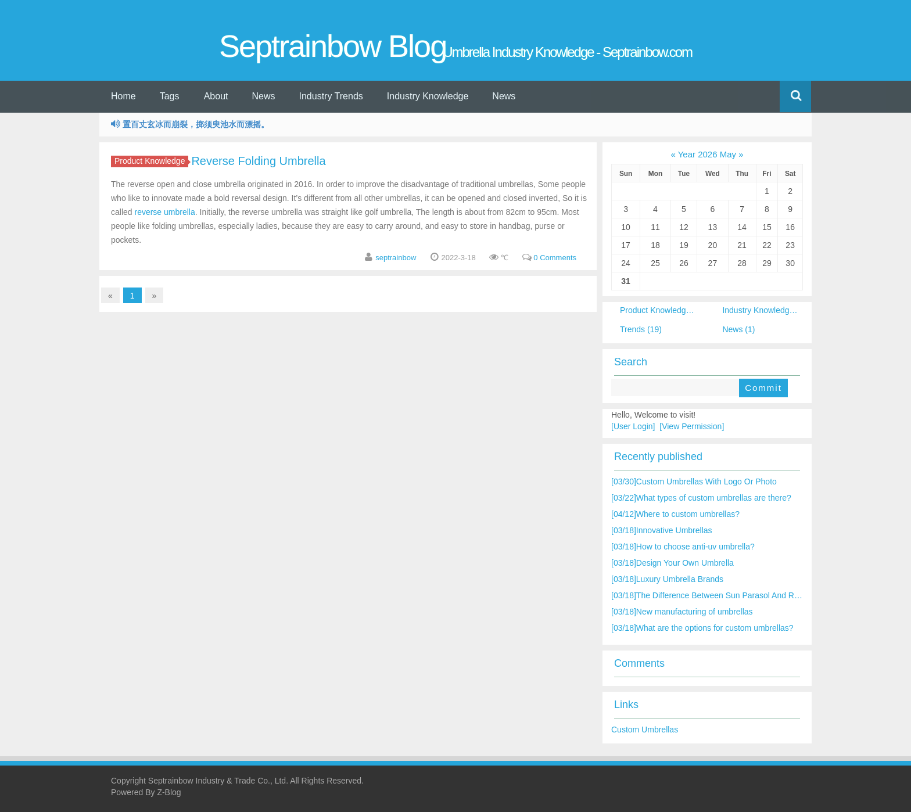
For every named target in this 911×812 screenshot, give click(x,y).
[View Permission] (691, 426)
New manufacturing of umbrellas (682, 611)
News (263, 96)
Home (123, 96)
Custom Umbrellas (644, 729)
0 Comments (554, 257)
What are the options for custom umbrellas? (702, 628)
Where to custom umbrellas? (675, 514)
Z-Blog (169, 792)
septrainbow (395, 257)
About (216, 96)
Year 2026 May (707, 154)
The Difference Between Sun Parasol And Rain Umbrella (725, 595)
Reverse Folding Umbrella (258, 161)
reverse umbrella (164, 212)
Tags (170, 96)
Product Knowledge (151, 161)
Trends (641, 329)
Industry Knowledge (428, 96)
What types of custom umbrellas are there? (701, 497)
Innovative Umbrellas (661, 530)
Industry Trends (331, 96)
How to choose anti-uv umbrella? (683, 546)
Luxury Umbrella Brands (667, 579)
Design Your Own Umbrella (672, 562)
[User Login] (633, 426)
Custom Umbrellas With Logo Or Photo (694, 481)
